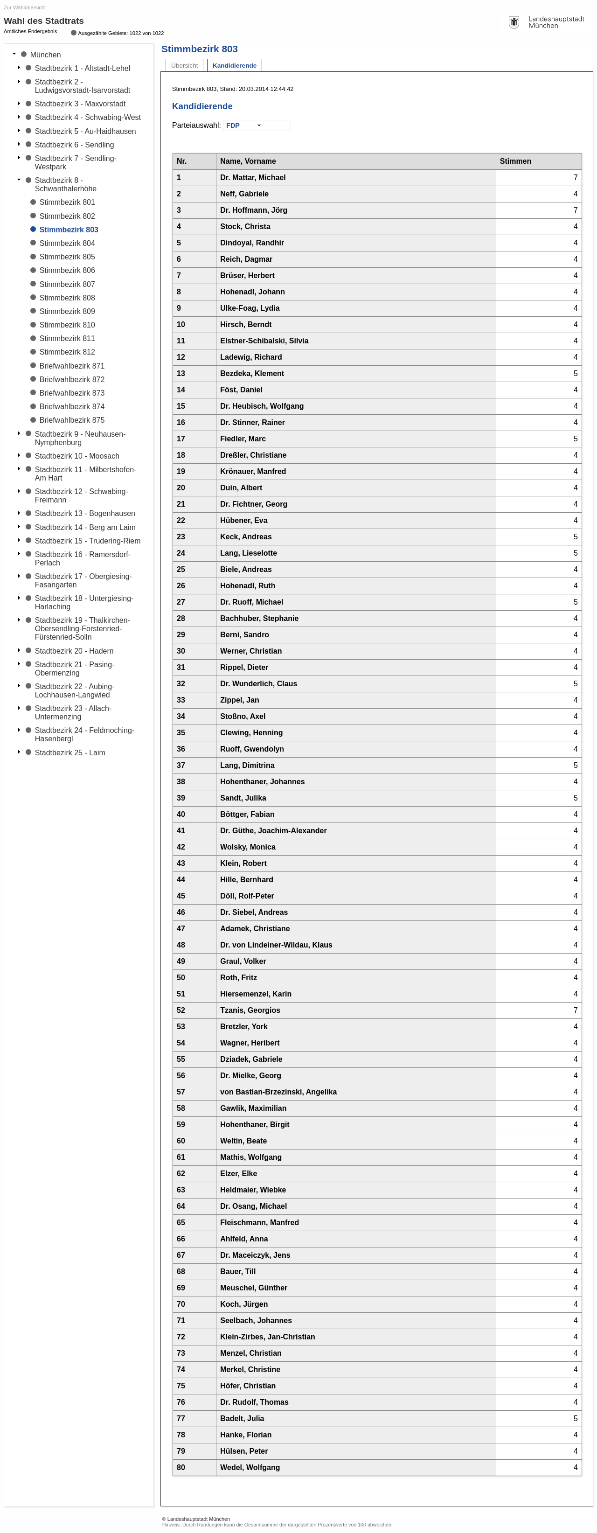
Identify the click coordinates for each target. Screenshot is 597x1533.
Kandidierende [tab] (235, 65)
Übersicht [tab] (184, 65)
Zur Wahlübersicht (25, 7)
